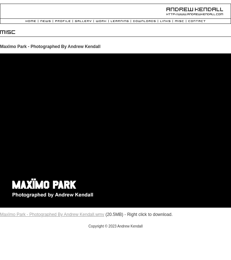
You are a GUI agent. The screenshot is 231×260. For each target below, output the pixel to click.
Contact (196, 21)
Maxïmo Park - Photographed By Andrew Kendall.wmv (52, 214)
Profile (62, 21)
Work (101, 21)
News (45, 21)
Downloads (144, 21)
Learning (119, 21)
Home (31, 21)
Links (165, 21)
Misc (179, 21)
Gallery (83, 21)
